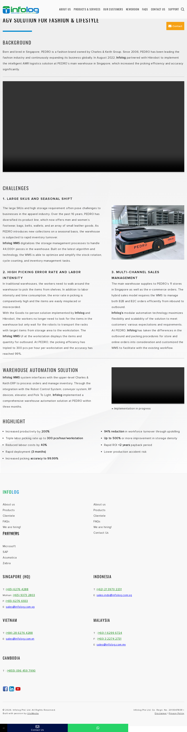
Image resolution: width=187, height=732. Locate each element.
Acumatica (10, 557)
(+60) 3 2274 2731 (109, 638)
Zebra (7, 563)
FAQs (145, 9)
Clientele (9, 515)
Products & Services (87, 9)
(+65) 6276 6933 (17, 601)
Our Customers (113, 9)
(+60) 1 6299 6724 (110, 633)
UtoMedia (33, 713)
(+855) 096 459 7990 (21, 670)
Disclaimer (161, 713)
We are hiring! (12, 527)
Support (173, 9)
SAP (5, 552)
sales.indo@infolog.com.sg (114, 595)
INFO (11, 491)
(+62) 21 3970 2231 (109, 589)
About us (65, 9)
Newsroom (132, 9)
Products (9, 510)
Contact (175, 26)
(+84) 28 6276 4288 (19, 633)
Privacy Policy (176, 713)
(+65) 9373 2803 (24, 595)
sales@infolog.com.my (111, 644)
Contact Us (158, 9)
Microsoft (9, 546)
